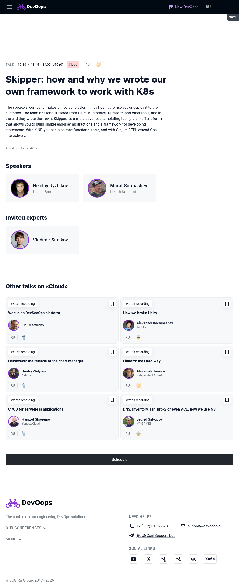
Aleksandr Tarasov (151, 371)
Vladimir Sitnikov (50, 240)
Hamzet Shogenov (36, 419)
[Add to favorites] (112, 303)
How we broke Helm (140, 313)
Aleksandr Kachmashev (155, 323)
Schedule (119, 459)
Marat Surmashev (128, 185)
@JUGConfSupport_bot (155, 535)
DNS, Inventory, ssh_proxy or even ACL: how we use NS (169, 409)
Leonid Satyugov (149, 419)
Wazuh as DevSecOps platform (34, 313)
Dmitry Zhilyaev (34, 371)
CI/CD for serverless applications (35, 409)
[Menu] (9, 7)
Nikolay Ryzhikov (50, 185)
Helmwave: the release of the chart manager (45, 361)
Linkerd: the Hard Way (142, 361)
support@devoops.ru (205, 525)
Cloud (73, 64)
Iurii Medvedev (33, 325)
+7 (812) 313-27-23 (152, 525)
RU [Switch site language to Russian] (208, 7)
